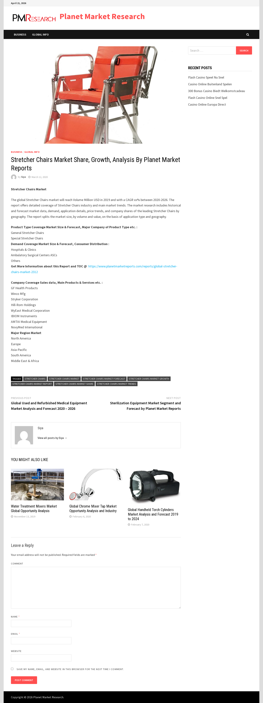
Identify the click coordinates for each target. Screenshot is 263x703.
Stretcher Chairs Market (64, 378)
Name (15, 616)
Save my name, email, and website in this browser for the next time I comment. (70, 669)
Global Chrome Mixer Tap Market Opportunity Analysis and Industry (93, 508)
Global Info (40, 34)
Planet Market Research (102, 16)
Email (15, 633)
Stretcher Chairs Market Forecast (104, 378)
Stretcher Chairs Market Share (74, 383)
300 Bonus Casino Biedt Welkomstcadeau (216, 91)
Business (20, 34)
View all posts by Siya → (52, 438)
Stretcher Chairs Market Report (32, 383)
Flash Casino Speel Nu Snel (206, 77)
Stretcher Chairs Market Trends (116, 383)
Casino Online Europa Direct (207, 104)
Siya (23, 177)
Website (16, 651)
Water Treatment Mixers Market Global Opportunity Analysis (34, 508)
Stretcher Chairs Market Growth (149, 378)
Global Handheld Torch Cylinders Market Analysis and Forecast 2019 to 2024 (153, 514)
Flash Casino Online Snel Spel (207, 98)
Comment (17, 563)
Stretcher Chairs (35, 378)
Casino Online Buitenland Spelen (210, 84)
